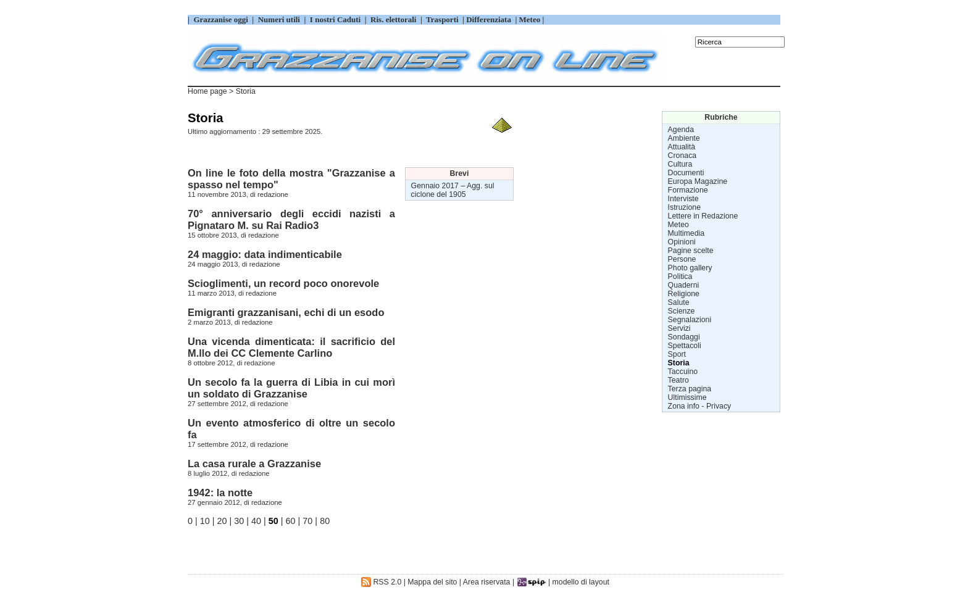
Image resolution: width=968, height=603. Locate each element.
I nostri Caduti (335, 19)
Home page (207, 91)
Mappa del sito (432, 582)
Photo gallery (690, 268)
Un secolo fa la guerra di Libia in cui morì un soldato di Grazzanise (291, 387)
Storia (679, 363)
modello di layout (581, 582)
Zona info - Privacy (700, 406)
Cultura (680, 164)
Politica (680, 276)
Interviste (683, 198)
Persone (682, 259)
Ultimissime (687, 397)
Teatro (678, 380)
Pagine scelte (691, 250)
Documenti (686, 172)
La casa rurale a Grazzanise (254, 463)
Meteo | (530, 19)
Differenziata (489, 19)
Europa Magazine (698, 181)
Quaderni (683, 285)
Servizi (679, 328)
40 (256, 521)
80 (325, 521)
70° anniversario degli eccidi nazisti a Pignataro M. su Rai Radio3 (291, 219)
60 (291, 521)
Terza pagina (690, 389)
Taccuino (683, 371)
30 (239, 521)
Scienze (681, 311)
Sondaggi (684, 337)
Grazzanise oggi (220, 19)
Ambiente (684, 138)
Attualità (682, 147)
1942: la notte (220, 492)
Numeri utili (279, 19)
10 (205, 521)
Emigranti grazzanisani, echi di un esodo (286, 312)
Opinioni (682, 242)
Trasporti (443, 19)
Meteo (678, 224)
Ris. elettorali (394, 19)
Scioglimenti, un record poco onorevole (283, 283)
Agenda (681, 129)
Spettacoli (684, 345)
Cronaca (682, 155)
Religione (683, 293)
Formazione (688, 190)
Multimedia (686, 233)
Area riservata (487, 582)
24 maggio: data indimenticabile (265, 254)
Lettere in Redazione (703, 216)
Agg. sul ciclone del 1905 (452, 190)
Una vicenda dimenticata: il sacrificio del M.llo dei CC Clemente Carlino (291, 347)
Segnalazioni (690, 319)
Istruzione (684, 207)
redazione (272, 194)
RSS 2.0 (381, 582)
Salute (679, 302)
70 (307, 521)
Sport (677, 354)
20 (222, 521)
